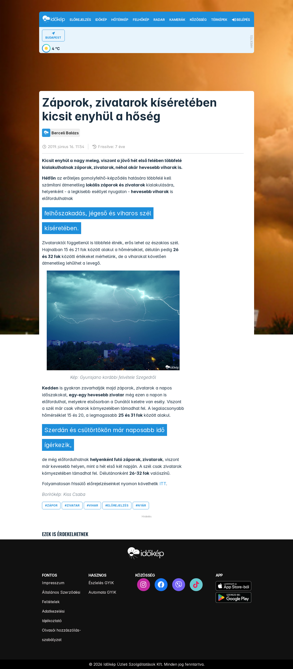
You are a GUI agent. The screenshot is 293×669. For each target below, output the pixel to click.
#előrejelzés (116, 505)
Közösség (198, 20)
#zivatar (72, 505)
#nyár (141, 505)
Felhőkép (141, 20)
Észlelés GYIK (101, 582)
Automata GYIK (102, 592)
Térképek (219, 20)
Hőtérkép (119, 20)
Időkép (101, 20)
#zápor (51, 505)
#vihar (92, 505)
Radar (159, 20)
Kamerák (177, 20)
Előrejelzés (80, 20)
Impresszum (53, 582)
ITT (162, 483)
